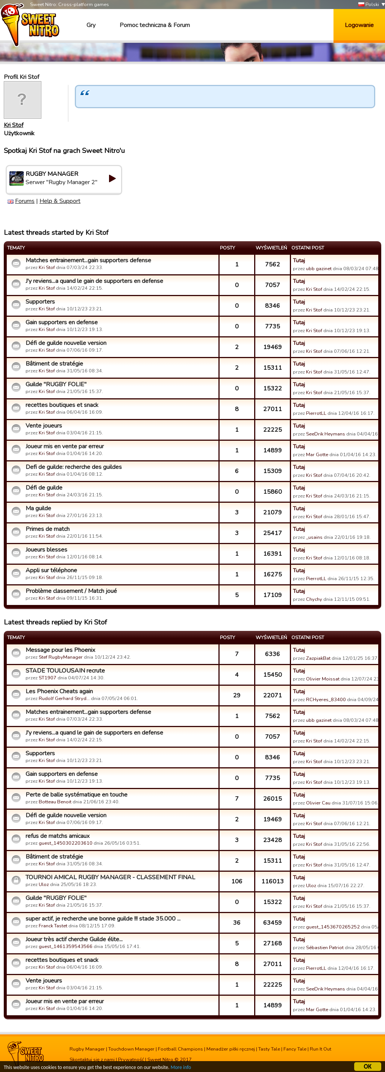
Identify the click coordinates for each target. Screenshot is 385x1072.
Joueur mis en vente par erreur (65, 446)
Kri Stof (13, 125)
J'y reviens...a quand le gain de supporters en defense (94, 281)
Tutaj (299, 260)
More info (181, 1068)
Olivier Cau (318, 803)
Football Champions (180, 1049)
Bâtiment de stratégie (54, 363)
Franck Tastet (53, 925)
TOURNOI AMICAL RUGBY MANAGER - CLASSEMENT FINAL (110, 877)
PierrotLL (316, 413)
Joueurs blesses (46, 549)
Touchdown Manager (131, 1049)
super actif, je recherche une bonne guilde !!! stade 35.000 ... (103, 918)
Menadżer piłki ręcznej (230, 1049)
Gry (90, 25)
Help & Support (59, 201)
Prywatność (131, 1059)
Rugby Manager (87, 1049)
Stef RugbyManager (61, 657)
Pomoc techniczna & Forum (155, 25)
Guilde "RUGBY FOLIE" (56, 384)
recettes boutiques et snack (62, 405)
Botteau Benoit (55, 801)
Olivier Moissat (323, 679)
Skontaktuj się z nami (92, 1059)
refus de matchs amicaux (57, 836)
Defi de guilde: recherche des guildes (74, 467)
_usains (314, 537)
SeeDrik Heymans (325, 434)
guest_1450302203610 (65, 843)
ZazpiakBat (318, 658)
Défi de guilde (44, 487)
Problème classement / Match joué (71, 591)
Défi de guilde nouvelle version (66, 343)
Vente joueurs (44, 425)
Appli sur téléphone (51, 570)
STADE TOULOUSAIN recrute (65, 670)
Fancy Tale (294, 1049)
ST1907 (47, 677)
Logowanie (359, 25)
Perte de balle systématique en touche (76, 794)
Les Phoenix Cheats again (59, 691)
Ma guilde (38, 508)
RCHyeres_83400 (326, 699)
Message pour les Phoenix (60, 650)
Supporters (40, 301)
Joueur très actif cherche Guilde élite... (74, 939)
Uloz (44, 884)
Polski (368, 4)
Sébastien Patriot (325, 947)
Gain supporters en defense (62, 322)
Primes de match (48, 529)
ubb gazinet (319, 268)
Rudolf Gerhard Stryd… (64, 698)
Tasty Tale (269, 1049)
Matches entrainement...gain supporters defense (88, 260)
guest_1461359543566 (65, 946)
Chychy (314, 599)
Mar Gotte (317, 454)
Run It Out (320, 1049)
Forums (25, 201)
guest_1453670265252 (333, 927)
